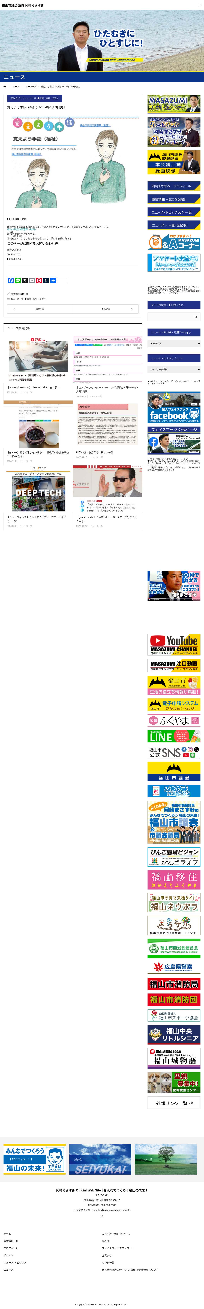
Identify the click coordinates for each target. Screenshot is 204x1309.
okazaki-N (23, 294)
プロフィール (11, 1248)
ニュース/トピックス (15, 1262)
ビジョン (8, 1255)
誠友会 (105, 1240)
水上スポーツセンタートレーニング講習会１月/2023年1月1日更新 (107, 389)
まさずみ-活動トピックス (116, 1233)
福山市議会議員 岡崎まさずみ (23, 5)
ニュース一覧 (29, 98)
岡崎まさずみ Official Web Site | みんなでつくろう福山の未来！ (102, 1190)
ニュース (8, 1269)
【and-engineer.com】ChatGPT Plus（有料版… (33, 387)
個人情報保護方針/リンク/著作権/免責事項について (130, 1269)
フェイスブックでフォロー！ (118, 1248)
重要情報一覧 (11, 1240)
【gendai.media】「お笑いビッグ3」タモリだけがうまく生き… (106, 519)
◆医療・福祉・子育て (48, 98)
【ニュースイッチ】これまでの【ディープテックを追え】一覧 (36, 519)
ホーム (7, 1233)
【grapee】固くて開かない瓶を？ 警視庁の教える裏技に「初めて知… (38, 454)
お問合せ (107, 1255)
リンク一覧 (108, 1262)
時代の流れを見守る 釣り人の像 (94, 452)
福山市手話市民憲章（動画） (22, 229)
